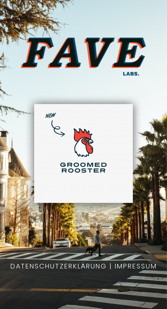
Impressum (136, 266)
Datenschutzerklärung (58, 266)
